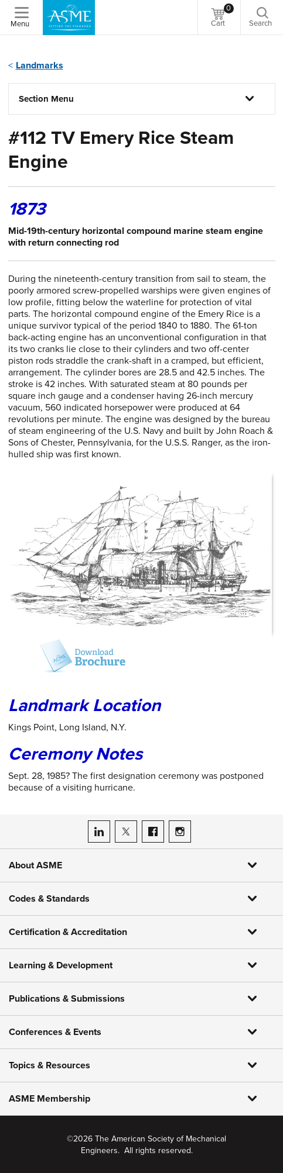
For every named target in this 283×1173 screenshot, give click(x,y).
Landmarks (39, 65)
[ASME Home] (69, 17)
